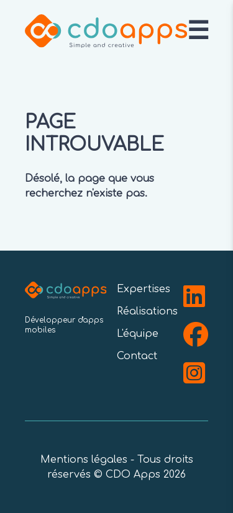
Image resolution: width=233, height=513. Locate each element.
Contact (137, 356)
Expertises (143, 289)
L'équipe (137, 333)
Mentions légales (83, 459)
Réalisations (147, 311)
